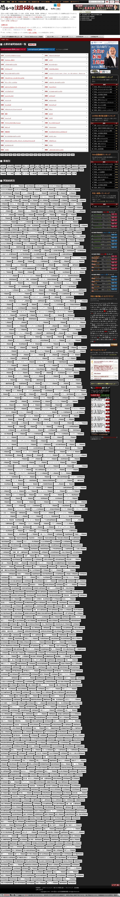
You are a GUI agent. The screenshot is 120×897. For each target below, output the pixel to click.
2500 (14, 154)
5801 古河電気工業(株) (100, 94)
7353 (46, 122)
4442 (46, 82)
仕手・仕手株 (33, 32)
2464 (2, 60)
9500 (72, 154)
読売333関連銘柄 (97, 217)
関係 (102, 311)
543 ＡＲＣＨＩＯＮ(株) (101, 141)
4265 (46, 73)
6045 (2, 96)
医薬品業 (96, 289)
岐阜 (94, 303)
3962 (2, 73)
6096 (46, 96)
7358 (2, 127)
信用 (108, 313)
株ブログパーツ (75, 1)
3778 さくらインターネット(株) (103, 89)
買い (105, 311)
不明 (113, 313)
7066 (46, 114)
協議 (113, 305)
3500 (23, 154)
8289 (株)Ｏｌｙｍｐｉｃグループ (103, 110)
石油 (115, 303)
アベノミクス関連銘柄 (98, 244)
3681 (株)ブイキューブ (100, 99)
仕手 (104, 305)
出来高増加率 (82, 36)
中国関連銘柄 (97, 241)
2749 (2, 64)
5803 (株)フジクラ (99, 136)
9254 (46, 131)
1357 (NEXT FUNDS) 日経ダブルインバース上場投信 (104, 128)
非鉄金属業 (96, 262)
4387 (46, 78)
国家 (104, 313)
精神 (103, 307)
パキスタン (95, 309)
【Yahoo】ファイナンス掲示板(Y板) (32, 17)
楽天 (91, 303)
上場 (93, 307)
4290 (2, 78)
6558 (2, 105)
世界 (107, 313)
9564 (46, 145)
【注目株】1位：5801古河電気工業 (91, 14)
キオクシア (99, 313)
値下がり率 (67, 36)
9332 (2, 136)
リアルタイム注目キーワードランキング (14, 27)
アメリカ (104, 303)
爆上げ (115, 305)
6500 (48, 154)
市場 (112, 311)
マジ (108, 307)
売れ (92, 313)
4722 (46, 87)
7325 (2, 122)
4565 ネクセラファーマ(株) (102, 206)
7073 (2, 118)
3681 (2, 69)
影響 (97, 303)
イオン (29, 30)
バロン (99, 311)
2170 (2, 55)
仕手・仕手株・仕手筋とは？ (10, 21)
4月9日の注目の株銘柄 (87, 16)
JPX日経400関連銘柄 (97, 214)
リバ (101, 307)
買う (109, 303)
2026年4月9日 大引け (88, 18)
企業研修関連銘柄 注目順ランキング (13, 49)
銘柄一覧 (14, 1)
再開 (97, 311)
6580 (46, 105)
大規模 (105, 307)
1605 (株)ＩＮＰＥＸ (100, 143)
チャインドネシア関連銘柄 (98, 220)
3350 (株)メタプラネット (101, 177)
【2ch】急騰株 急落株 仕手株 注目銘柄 (10, 17)
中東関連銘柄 (97, 247)
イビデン (95, 307)
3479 (46, 64)
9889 (46, 149)
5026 (2, 91)
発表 (101, 309)
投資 (108, 305)
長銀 (114, 303)
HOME (3, 1)
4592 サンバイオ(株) (100, 105)
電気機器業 (96, 256)
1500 (6, 154)
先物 (103, 309)
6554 (46, 100)
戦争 (111, 313)
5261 (46, 91)
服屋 (111, 307)
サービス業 (96, 269)
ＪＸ (94, 313)
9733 (2, 149)
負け (107, 309)
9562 (2, 145)
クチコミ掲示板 (45, 1)
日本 (115, 309)
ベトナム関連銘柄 (98, 223)
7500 (56, 154)
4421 (2, 82)
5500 (39, 154)
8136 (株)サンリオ (99, 187)
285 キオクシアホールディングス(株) (103, 126)
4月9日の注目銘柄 (86, 20)
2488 (46, 60)
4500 (31, 154)
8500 (64, 154)
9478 (2, 140)
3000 (18, 154)
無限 (92, 311)
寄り (111, 305)
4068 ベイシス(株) (99, 97)
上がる (115, 313)
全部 (92, 303)
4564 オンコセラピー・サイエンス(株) (104, 103)
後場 (101, 303)
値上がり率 (52, 36)
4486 (2, 87)
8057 (2, 131)
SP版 (8, 1)
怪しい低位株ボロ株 (33, 1)
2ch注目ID (66, 1)
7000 (52, 154)
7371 (46, 127)
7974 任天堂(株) (99, 149)
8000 (60, 154)
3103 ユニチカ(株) (99, 179)
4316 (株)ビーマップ (100, 107)
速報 (110, 311)
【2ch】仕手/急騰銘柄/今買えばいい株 (11, 36)
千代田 (95, 305)
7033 (2, 109)
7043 (46, 109)
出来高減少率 (97, 36)
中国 (115, 311)
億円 (109, 305)
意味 (98, 307)
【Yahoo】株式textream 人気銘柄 (33, 36)
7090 (46, 118)
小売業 (95, 259)
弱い (96, 305)
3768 (46, 69)
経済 (99, 303)
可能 (115, 307)
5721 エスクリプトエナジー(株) (103, 92)
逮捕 (92, 309)
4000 (27, 154)
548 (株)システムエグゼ (101, 138)
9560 (46, 140)
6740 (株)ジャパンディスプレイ (103, 86)
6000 (43, 154)
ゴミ (109, 307)
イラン (100, 305)
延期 (112, 303)
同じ (100, 307)
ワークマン (94, 311)
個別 (107, 311)
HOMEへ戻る (4, 39)
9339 (46, 136)
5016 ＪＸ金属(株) (99, 172)
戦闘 (96, 303)
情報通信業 (96, 265)
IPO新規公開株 (22, 1)
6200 (2, 100)
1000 (2, 154)
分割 (107, 303)
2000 (10, 154)
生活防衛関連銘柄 (98, 227)
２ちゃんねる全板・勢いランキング (105, 201)
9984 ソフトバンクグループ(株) (103, 182)
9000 (68, 154)
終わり (92, 305)
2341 (46, 55)
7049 (2, 114)
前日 (113, 307)
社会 (103, 313)
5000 (35, 154)
